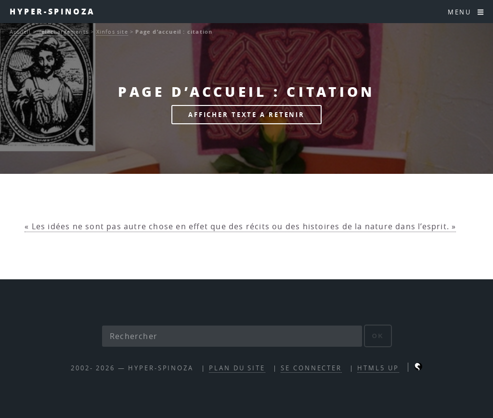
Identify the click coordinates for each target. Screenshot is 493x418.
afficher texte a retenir (246, 114)
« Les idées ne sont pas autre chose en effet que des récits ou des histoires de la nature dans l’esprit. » (240, 226)
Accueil (20, 31)
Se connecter (311, 368)
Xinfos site (112, 31)
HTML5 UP (378, 368)
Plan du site (237, 368)
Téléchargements (64, 31)
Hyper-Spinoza (52, 11)
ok (378, 336)
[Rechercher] (232, 336)
